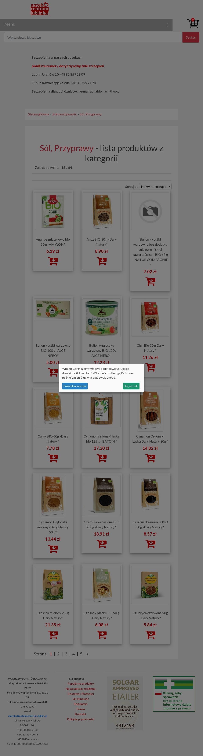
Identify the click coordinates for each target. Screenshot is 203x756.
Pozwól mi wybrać (75, 386)
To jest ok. (131, 386)
